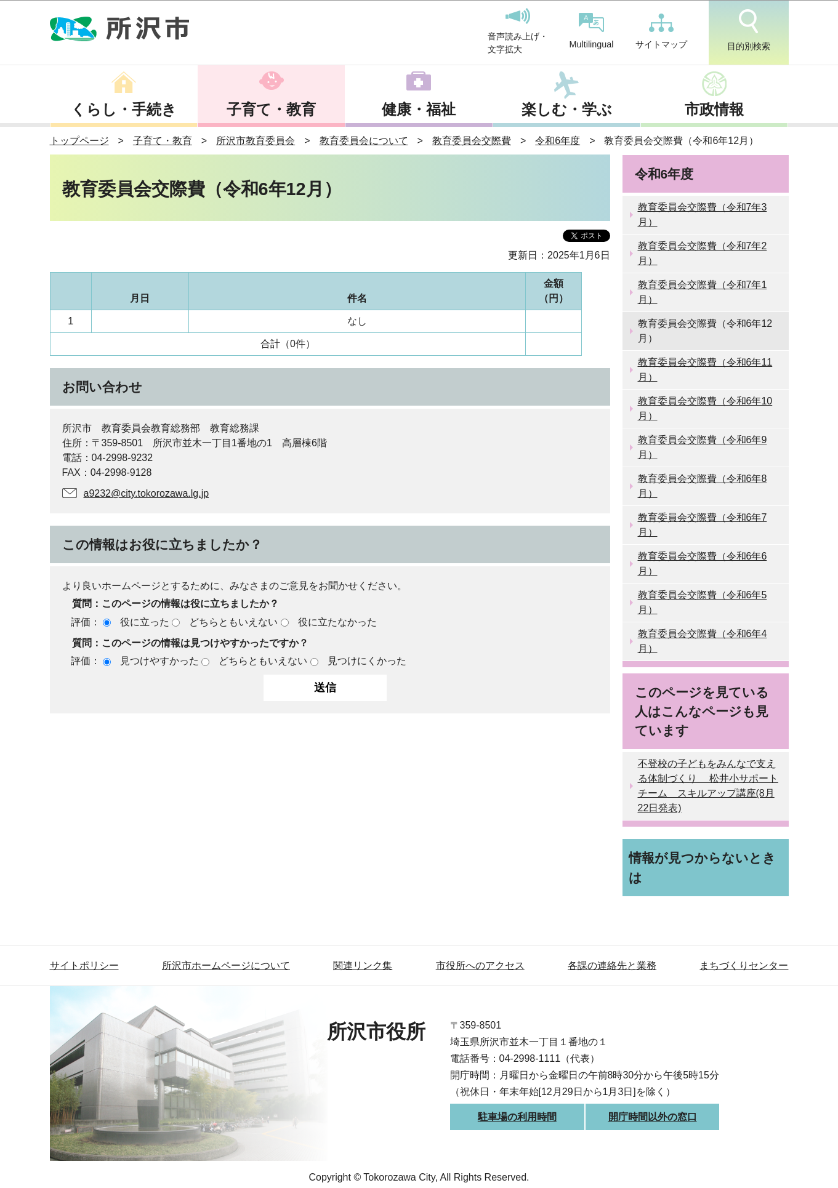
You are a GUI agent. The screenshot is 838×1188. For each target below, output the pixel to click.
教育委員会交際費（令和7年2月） (702, 253)
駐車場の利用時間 (517, 1117)
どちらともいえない (233, 622)
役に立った (144, 622)
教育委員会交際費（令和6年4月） (702, 641)
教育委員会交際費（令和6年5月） (702, 602)
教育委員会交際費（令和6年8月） (702, 486)
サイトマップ (661, 31)
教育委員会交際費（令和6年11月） (705, 369)
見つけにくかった (367, 661)
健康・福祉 (419, 109)
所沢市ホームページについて (226, 965)
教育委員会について (364, 140)
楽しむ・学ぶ (567, 109)
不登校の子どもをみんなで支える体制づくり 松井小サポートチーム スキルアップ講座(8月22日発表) (708, 785)
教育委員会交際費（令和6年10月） (705, 408)
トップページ (79, 140)
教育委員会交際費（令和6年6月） (702, 563)
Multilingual (592, 31)
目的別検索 (748, 30)
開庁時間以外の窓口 (652, 1117)
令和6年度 (557, 140)
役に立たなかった (337, 622)
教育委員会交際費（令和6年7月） (702, 524)
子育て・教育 (271, 109)
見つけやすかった (159, 661)
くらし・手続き (124, 109)
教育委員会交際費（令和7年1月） (702, 292)
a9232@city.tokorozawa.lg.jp (146, 493)
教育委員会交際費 (471, 140)
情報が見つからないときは (702, 867)
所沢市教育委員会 (255, 140)
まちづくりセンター (743, 965)
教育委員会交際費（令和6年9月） (702, 447)
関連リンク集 (362, 965)
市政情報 (714, 109)
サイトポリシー (84, 965)
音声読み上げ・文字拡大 (518, 31)
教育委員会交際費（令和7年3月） (702, 214)
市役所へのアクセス (480, 965)
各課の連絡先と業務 (612, 965)
